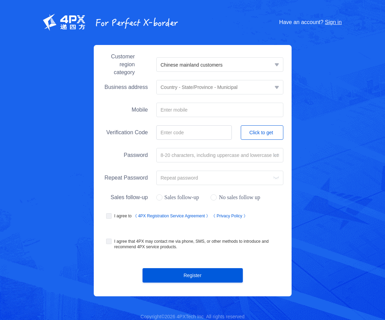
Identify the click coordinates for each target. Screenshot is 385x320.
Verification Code (127, 132)
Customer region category (123, 64)
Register (192, 275)
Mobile (140, 110)
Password (136, 155)
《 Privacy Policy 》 (229, 216)
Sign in (333, 22)
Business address (126, 87)
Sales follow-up (129, 197)
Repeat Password (126, 178)
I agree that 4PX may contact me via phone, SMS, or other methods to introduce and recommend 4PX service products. (191, 244)
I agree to (181, 216)
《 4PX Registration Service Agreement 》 (172, 216)
